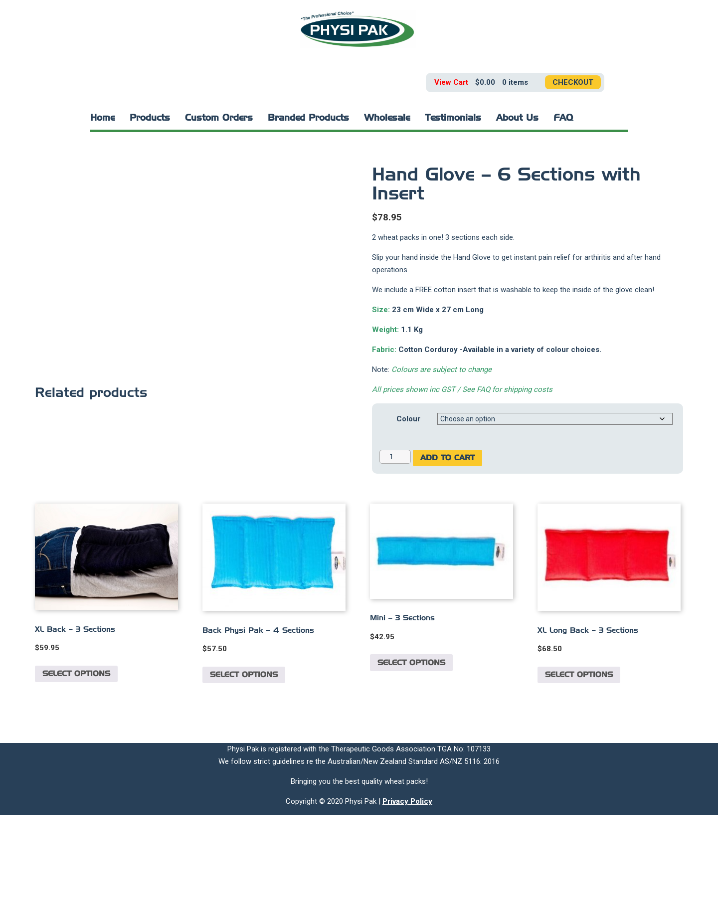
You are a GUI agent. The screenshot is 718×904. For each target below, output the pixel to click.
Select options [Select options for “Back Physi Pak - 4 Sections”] (244, 763)
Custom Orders (219, 118)
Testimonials (453, 118)
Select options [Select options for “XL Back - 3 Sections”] (76, 762)
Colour (408, 418)
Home (102, 118)
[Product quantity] (395, 457)
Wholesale (387, 118)
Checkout (572, 82)
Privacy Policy (407, 890)
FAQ (563, 118)
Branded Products (308, 118)
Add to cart (447, 458)
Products (150, 118)
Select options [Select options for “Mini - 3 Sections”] (411, 751)
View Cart (451, 82)
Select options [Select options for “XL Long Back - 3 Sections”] (579, 763)
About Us (517, 118)
